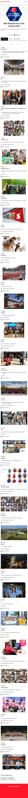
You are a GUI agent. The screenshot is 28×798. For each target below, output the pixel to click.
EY (1, 601)
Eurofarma (3, 515)
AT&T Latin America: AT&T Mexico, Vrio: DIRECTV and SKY (13, 109)
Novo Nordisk (4, 370)
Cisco (2, 572)
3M (1, 78)
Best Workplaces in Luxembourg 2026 (8, 779)
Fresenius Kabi (4, 687)
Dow (2, 716)
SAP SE (2, 226)
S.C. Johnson (4, 658)
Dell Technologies (5, 487)
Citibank (3, 312)
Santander (3, 255)
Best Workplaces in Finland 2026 (7, 778)
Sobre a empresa (5, 56)
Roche (2, 284)
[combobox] (14, 44)
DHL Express (4, 49)
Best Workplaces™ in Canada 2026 (7, 777)
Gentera (3, 630)
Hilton (2, 341)
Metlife (2, 544)
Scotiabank (3, 198)
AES (2, 429)
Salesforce (3, 744)
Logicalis (3, 458)
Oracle (2, 399)
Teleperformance (5, 168)
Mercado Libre (4, 139)
